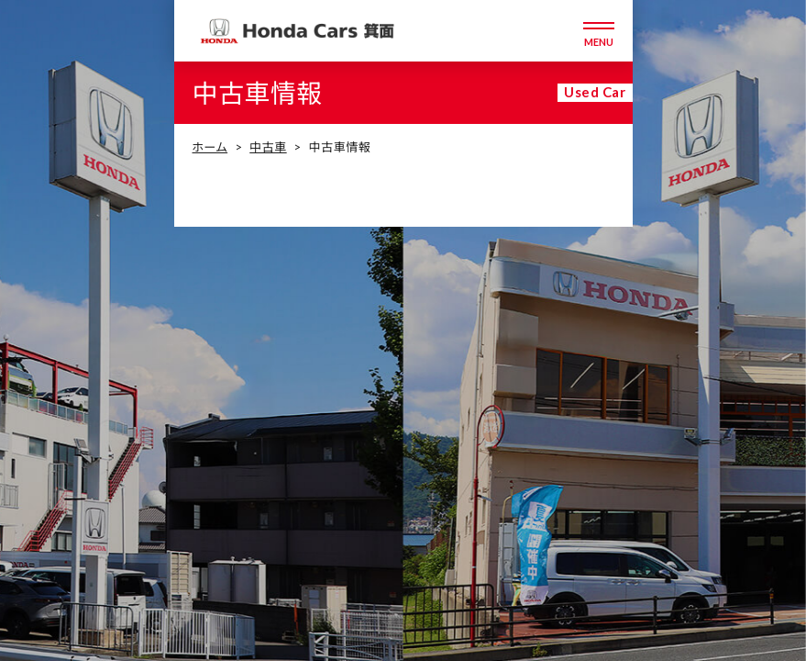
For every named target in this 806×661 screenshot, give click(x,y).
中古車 (267, 147)
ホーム (210, 147)
